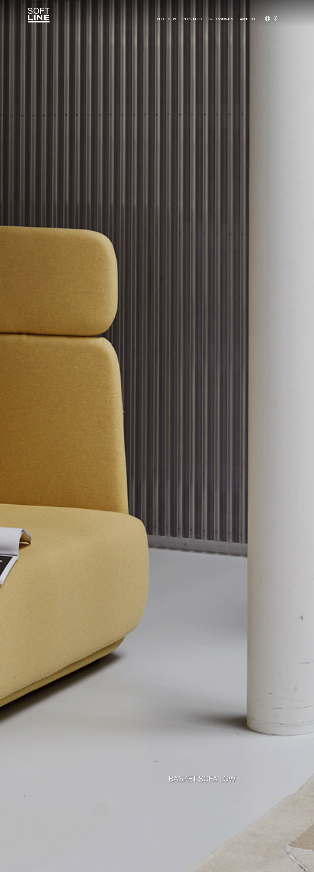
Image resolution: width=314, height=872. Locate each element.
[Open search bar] (283, 20)
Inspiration (192, 19)
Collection (166, 19)
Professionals (220, 19)
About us (247, 19)
